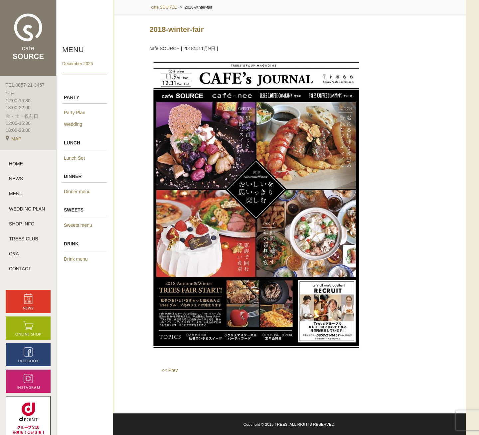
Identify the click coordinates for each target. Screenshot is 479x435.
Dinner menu (77, 191)
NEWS (16, 178)
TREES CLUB (23, 238)
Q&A (14, 253)
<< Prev (170, 370)
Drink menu (76, 259)
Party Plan (74, 112)
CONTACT (20, 268)
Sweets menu (78, 225)
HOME (16, 163)
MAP (13, 138)
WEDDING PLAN (27, 209)
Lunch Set (74, 158)
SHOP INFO (22, 223)
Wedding (73, 124)
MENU (16, 193)
